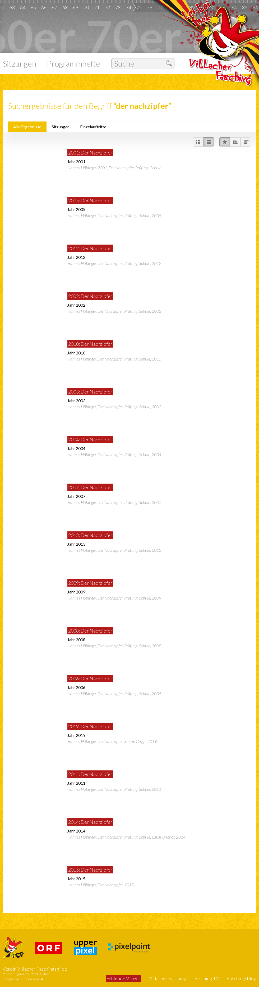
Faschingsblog (241, 978)
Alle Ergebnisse (27, 126)
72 (107, 7)
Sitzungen (19, 63)
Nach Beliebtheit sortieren (224, 142)
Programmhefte (73, 63)
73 (118, 7)
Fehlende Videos (123, 978)
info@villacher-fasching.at (23, 979)
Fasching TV (206, 978)
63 (12, 7)
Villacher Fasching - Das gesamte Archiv (221, 51)
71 (96, 7)
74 (128, 7)
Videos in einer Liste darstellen (209, 142)
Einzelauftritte (93, 126)
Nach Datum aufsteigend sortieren (245, 142)
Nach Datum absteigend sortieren (235, 142)
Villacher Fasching (167, 978)
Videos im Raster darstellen (198, 142)
